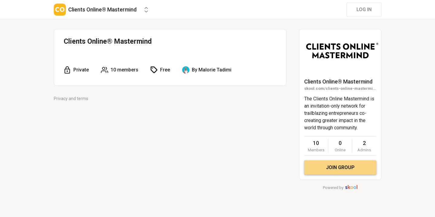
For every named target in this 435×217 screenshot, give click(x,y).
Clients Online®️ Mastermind (338, 81)
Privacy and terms (71, 98)
